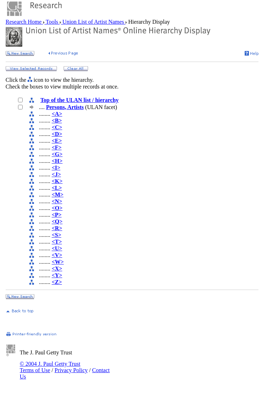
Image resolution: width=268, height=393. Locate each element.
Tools (52, 22)
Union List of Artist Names (93, 22)
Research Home (24, 22)
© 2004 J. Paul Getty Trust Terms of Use (50, 367)
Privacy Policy (71, 370)
